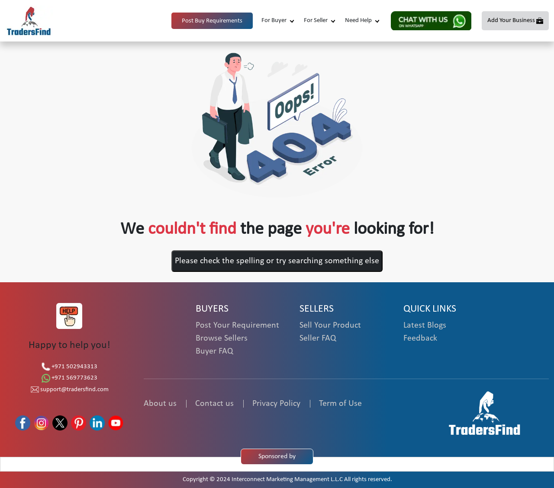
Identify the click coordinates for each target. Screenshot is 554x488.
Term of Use (340, 404)
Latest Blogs (424, 325)
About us (160, 404)
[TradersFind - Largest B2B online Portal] (485, 412)
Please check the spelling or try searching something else (277, 261)
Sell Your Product (330, 325)
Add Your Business (511, 20)
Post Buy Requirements (212, 21)
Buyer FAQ (214, 351)
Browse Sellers (222, 338)
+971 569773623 (69, 378)
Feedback (420, 338)
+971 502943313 (69, 367)
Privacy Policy (276, 404)
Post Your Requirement (237, 325)
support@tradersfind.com (69, 389)
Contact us (214, 404)
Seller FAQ (318, 338)
